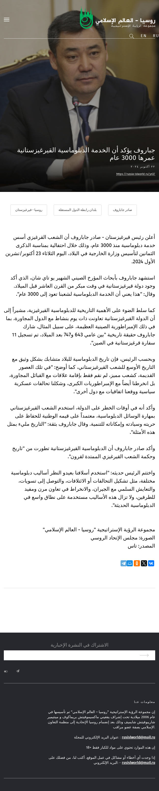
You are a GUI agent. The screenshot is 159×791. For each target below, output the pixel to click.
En (144, 36)
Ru (156, 36)
